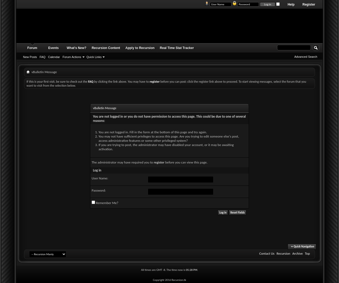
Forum (32, 48)
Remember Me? (105, 203)
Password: (99, 190)
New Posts (30, 57)
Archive (297, 253)
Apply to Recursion (140, 48)
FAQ (43, 57)
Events (53, 48)
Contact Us (266, 253)
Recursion (283, 253)
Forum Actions (72, 57)
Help (291, 4)
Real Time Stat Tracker (177, 48)
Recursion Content (106, 48)
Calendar (54, 57)
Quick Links (94, 57)
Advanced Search (305, 56)
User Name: (100, 178)
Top (307, 253)
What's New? (76, 48)
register (159, 162)
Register (308, 4)
